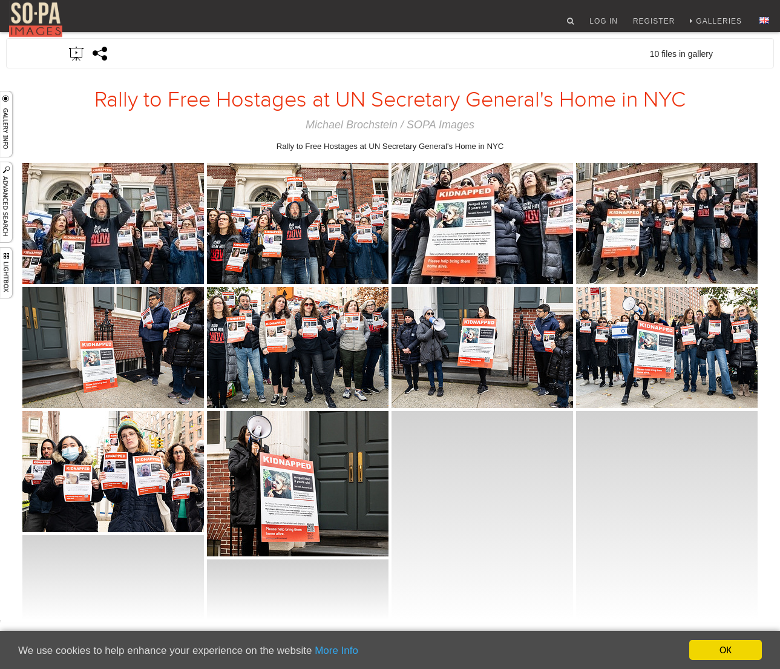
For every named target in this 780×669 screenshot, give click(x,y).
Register (654, 26)
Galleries (719, 26)
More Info (336, 650)
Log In (603, 26)
